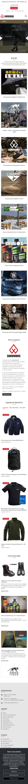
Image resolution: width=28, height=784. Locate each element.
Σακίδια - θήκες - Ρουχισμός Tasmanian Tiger (14, 131)
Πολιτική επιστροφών (7, 745)
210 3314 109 (14, 5)
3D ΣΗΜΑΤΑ (5, 729)
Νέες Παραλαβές (13, 407)
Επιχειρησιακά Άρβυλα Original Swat (14, 97)
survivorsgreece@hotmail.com (11, 702)
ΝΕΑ (12, 11)
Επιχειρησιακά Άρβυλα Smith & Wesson (14, 299)
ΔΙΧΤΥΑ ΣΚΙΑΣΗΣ (6, 727)
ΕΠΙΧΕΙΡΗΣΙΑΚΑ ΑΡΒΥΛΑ (8, 725)
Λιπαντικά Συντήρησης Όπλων (14, 265)
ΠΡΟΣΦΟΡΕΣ (14, 8)
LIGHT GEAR (5, 719)
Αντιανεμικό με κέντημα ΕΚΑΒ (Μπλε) (12, 440)
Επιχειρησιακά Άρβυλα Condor (14, 198)
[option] (14, 671)
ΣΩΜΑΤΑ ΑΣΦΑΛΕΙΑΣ (7, 717)
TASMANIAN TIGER (6, 723)
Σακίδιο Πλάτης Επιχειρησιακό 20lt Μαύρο (13, 474)
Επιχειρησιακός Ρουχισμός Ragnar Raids (14, 332)
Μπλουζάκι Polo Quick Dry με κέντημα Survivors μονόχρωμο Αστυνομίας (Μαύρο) (14, 509)
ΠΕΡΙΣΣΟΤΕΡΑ (6, 394)
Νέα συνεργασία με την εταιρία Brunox (13, 615)
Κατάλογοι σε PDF (6, 741)
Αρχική (3, 713)
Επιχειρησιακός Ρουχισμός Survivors (14, 165)
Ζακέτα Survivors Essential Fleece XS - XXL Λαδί (13, 545)
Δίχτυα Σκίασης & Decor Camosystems (14, 232)
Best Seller (22, 407)
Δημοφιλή (5, 407)
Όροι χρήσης (5, 743)
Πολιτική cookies (6, 747)
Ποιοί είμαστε (5, 739)
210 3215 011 (12, 1)
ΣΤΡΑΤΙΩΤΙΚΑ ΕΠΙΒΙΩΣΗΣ (8, 715)
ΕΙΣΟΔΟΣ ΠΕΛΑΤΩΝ (19, 11)
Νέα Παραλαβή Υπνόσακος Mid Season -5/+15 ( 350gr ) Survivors (12, 651)
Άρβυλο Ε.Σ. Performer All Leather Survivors (11, 581)
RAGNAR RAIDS (5, 721)
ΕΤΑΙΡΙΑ (7, 11)
